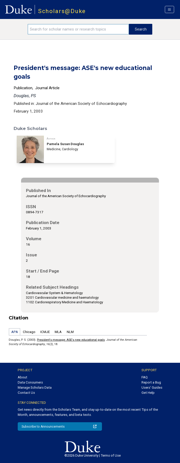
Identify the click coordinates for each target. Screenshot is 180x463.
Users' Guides (151, 387)
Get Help (148, 393)
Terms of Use (111, 455)
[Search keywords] (78, 29)
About (22, 377)
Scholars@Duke (62, 11)
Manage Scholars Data (35, 387)
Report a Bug (151, 382)
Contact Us (26, 393)
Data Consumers (30, 382)
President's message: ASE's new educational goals (71, 339)
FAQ (144, 377)
